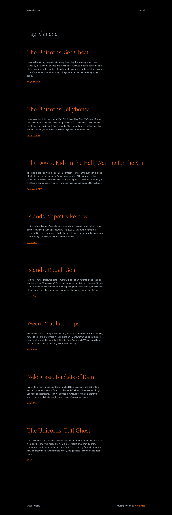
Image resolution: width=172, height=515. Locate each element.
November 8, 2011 (34, 189)
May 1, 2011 (32, 350)
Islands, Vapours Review (57, 216)
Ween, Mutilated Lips (53, 323)
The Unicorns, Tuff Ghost (58, 430)
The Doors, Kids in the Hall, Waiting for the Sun (86, 162)
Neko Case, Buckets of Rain (60, 376)
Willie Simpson (34, 10)
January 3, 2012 (33, 135)
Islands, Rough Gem (52, 269)
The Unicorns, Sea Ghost (57, 52)
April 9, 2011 (32, 403)
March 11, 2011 (33, 460)
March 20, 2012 (33, 82)
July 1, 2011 (32, 242)
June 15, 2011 (32, 296)
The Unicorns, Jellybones (58, 109)
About (142, 10)
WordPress (140, 506)
